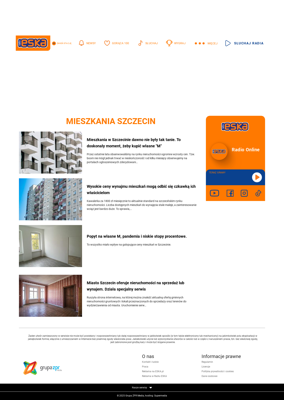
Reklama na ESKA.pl (153, 371)
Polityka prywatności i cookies (218, 371)
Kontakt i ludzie (150, 362)
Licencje (206, 366)
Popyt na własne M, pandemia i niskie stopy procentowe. (137, 236)
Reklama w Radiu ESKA (154, 376)
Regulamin (207, 362)
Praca (145, 366)
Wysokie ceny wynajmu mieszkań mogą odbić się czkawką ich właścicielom (141, 189)
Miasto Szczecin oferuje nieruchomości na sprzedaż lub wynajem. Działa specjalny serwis (135, 286)
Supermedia (160, 395)
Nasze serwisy (142, 388)
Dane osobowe (209, 376)
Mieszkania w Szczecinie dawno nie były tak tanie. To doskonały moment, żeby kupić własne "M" (134, 142)
